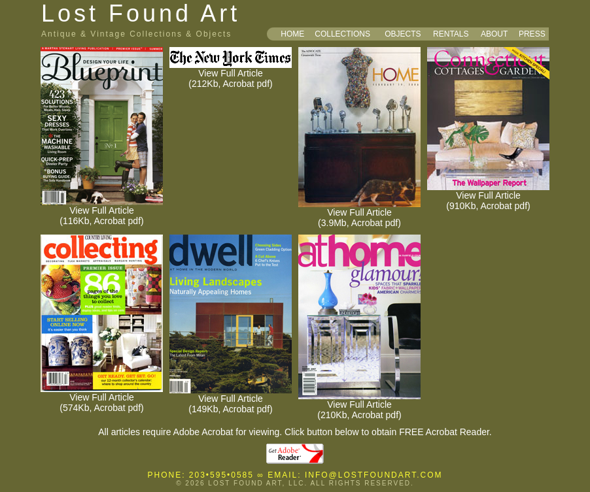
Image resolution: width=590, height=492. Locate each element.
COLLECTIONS (342, 34)
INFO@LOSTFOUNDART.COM (374, 475)
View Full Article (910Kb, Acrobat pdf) (488, 196)
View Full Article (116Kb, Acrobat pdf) (102, 211)
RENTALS (450, 34)
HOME (292, 34)
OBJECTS (403, 34)
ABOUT (494, 34)
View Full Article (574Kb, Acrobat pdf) (102, 398)
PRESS (532, 34)
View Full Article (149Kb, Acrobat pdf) (230, 399)
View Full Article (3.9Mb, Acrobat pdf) (359, 213)
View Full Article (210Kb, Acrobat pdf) (359, 405)
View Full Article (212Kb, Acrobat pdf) (230, 74)
